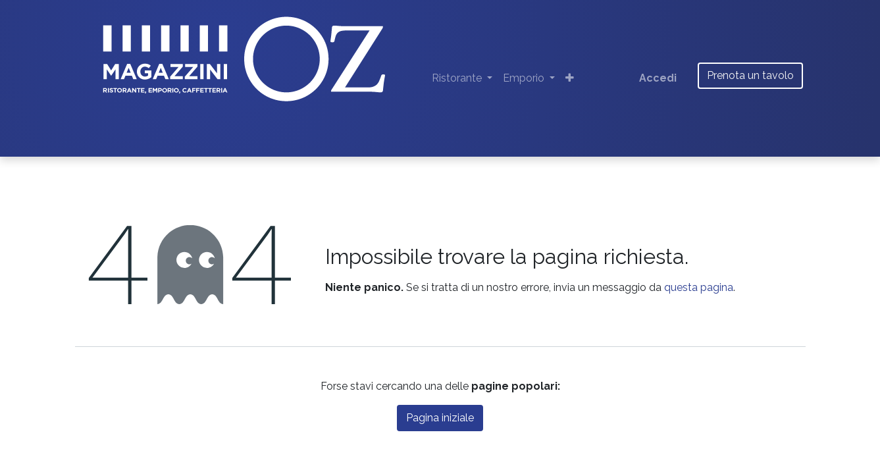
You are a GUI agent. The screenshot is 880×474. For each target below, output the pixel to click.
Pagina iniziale (440, 417)
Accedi (658, 78)
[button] (569, 78)
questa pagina (698, 287)
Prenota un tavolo (750, 75)
